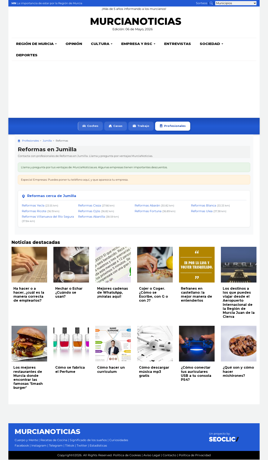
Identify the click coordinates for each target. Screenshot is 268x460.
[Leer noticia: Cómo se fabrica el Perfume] (71, 344)
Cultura (101, 44)
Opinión (74, 44)
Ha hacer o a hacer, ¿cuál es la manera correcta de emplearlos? (28, 295)
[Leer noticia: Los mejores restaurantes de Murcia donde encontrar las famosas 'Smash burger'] (29, 344)
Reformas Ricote (34, 211)
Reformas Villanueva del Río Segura (48, 217)
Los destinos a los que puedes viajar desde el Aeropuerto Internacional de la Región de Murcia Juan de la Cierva (239, 303)
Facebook (22, 446)
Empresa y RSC (138, 44)
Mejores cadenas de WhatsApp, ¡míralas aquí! (112, 293)
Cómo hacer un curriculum (111, 370)
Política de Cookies (127, 455)
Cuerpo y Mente (26, 440)
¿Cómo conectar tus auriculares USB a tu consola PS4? (196, 374)
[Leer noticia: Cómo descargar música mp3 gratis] (155, 344)
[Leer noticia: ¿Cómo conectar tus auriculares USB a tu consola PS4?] (197, 344)
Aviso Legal (151, 455)
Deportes (26, 55)
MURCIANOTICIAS (135, 22)
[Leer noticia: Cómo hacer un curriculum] (113, 344)
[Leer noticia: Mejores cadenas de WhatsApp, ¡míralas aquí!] (113, 265)
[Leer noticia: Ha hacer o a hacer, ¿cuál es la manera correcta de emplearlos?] (29, 265)
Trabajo (141, 126)
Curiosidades (118, 440)
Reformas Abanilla (91, 217)
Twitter (82, 446)
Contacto (169, 455)
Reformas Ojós (89, 211)
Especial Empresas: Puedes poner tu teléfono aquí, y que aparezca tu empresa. (74, 180)
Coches (90, 126)
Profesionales (173, 126)
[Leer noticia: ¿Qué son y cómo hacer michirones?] (238, 344)
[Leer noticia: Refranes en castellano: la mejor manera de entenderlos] (197, 265)
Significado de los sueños (88, 440)
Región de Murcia (36, 44)
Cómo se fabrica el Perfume (70, 370)
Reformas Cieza (89, 206)
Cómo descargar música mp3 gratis (154, 372)
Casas (115, 126)
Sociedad (211, 44)
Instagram (38, 446)
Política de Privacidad (195, 455)
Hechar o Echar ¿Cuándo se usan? (68, 293)
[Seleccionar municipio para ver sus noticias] (235, 3)
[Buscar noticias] (211, 3)
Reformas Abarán (147, 206)
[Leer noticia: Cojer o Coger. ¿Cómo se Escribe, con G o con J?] (155, 265)
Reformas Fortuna (148, 211)
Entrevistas (177, 44)
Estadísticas (98, 446)
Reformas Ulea (202, 211)
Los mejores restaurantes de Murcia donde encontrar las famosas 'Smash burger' (28, 378)
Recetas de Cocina (53, 440)
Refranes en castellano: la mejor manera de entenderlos (196, 295)
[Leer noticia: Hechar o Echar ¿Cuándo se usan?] (71, 265)
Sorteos (201, 3)
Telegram (56, 446)
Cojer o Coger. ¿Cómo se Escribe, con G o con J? (153, 295)
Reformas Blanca (203, 206)
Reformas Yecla (33, 206)
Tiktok (69, 446)
